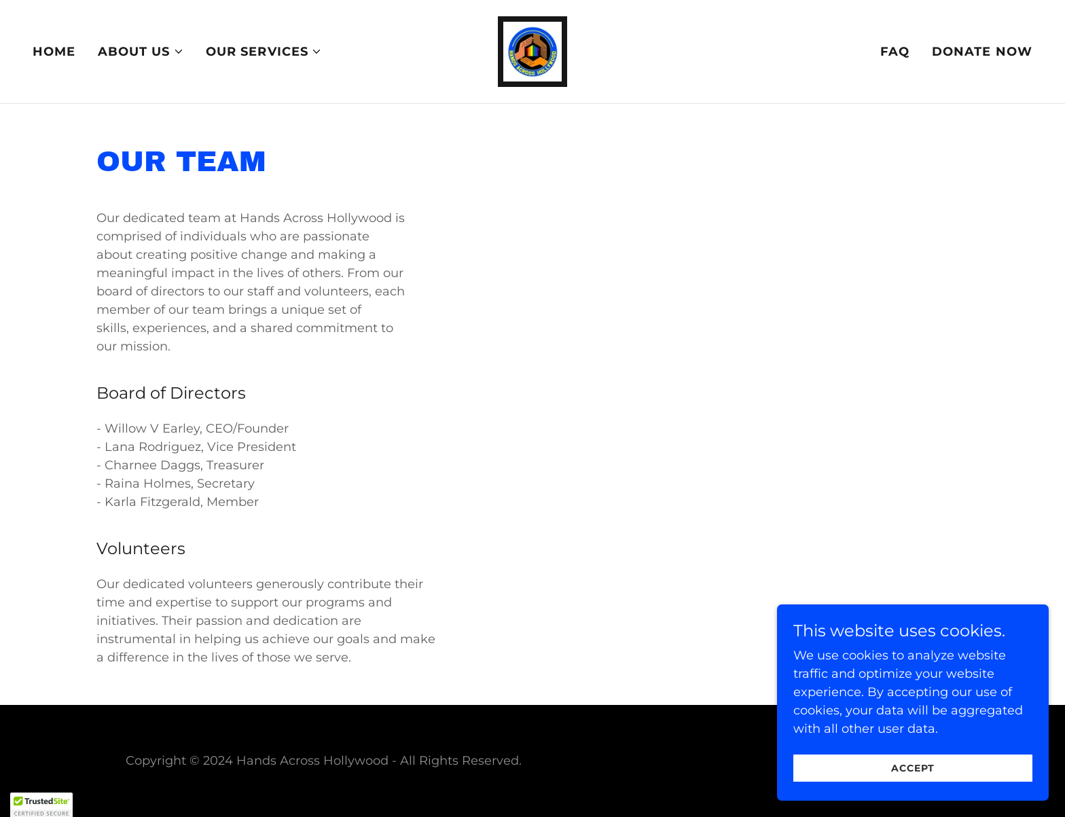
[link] (533, 50)
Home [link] (54, 51)
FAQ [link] (894, 51)
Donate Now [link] (982, 51)
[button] (141, 51)
